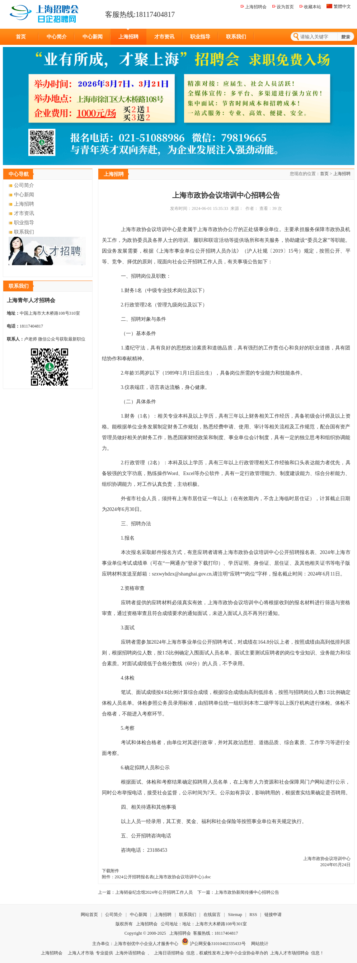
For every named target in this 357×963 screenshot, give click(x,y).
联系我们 (236, 36)
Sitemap (235, 914)
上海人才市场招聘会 (289, 952)
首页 (21, 36)
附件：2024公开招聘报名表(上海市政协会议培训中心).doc (156, 876)
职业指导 (200, 36)
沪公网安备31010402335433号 (214, 943)
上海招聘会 (256, 6)
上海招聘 (128, 36)
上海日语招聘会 (169, 952)
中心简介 (57, 36)
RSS (253, 914)
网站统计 (259, 943)
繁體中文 (342, 6)
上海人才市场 (81, 952)
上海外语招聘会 (130, 952)
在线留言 (212, 914)
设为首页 (285, 6)
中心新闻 (93, 36)
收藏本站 (312, 6)
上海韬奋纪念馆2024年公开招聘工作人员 (154, 892)
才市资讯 (164, 36)
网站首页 (89, 914)
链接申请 (273, 914)
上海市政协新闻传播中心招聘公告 (247, 892)
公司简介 (24, 185)
